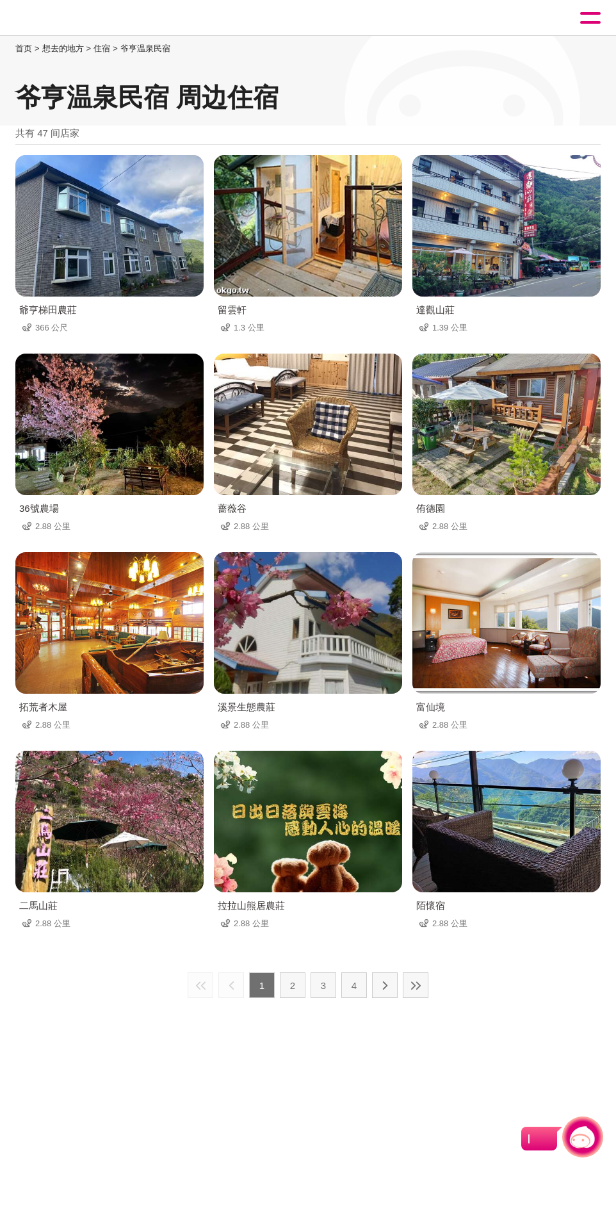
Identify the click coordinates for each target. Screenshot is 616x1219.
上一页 (231, 985)
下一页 (385, 985)
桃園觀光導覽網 (62, 18)
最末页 (415, 985)
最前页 (200, 985)
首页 (23, 48)
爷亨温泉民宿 (145, 48)
